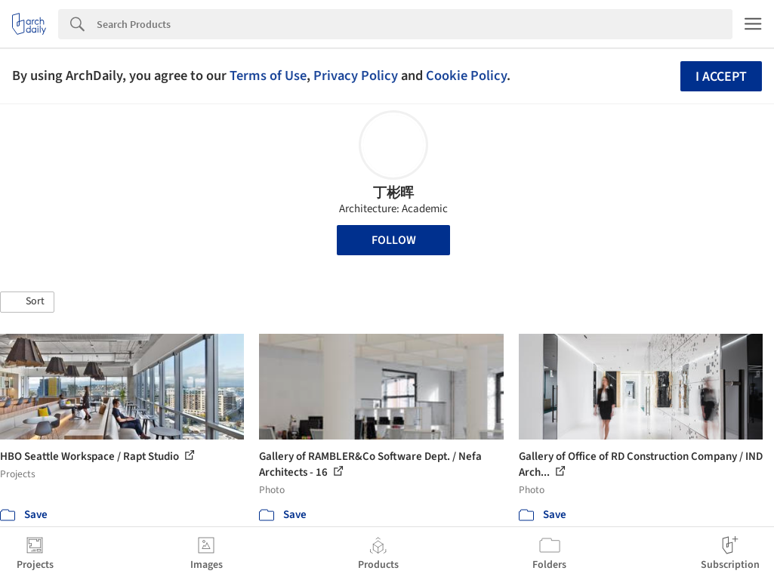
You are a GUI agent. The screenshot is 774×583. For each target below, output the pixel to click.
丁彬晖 (393, 193)
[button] (27, 302)
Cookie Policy (466, 75)
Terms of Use (268, 75)
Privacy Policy (355, 75)
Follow (394, 240)
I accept (721, 76)
